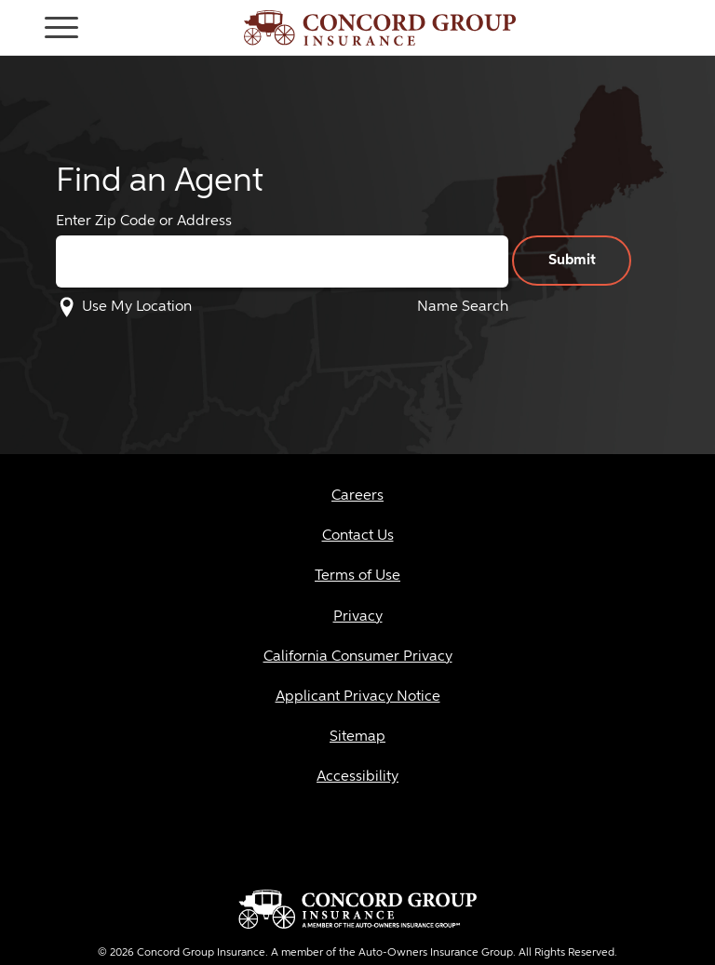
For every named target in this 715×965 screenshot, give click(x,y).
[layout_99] (357, 496)
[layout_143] (357, 697)
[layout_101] (357, 576)
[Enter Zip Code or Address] (282, 261)
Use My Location (137, 307)
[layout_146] (357, 657)
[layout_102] (357, 617)
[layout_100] (357, 536)
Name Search (462, 307)
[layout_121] (357, 777)
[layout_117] (357, 737)
